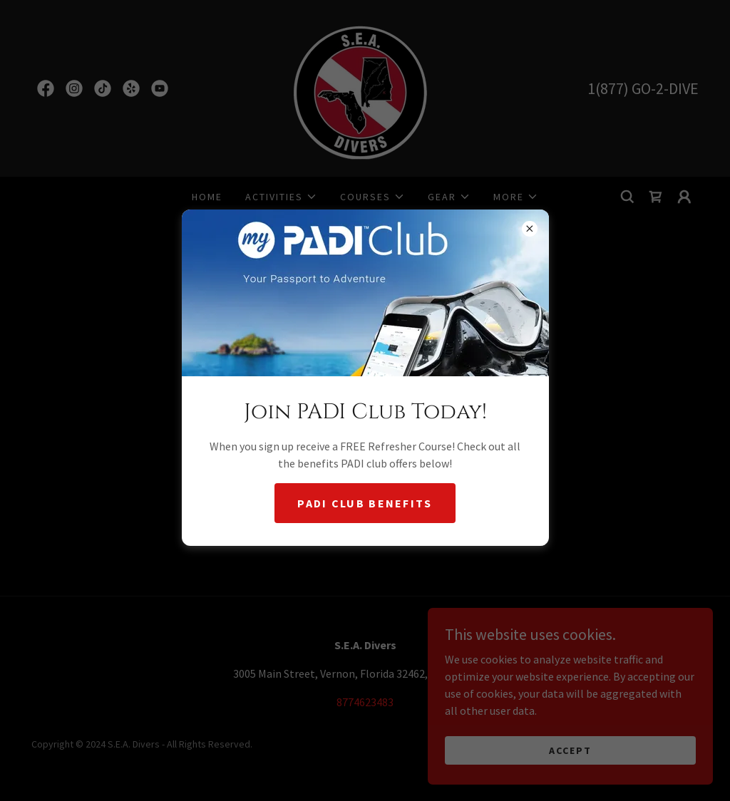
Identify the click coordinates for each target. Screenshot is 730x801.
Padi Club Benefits (364, 503)
